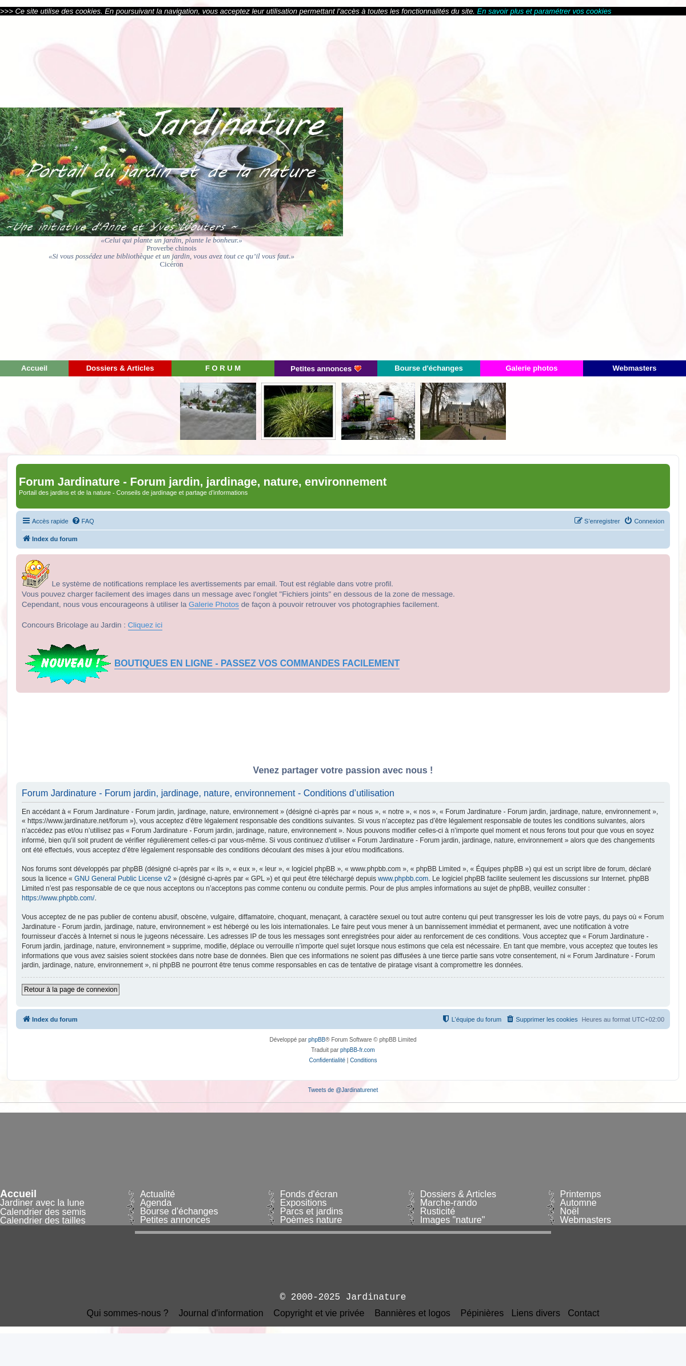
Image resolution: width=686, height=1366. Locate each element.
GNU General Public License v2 (122, 879)
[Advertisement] (583, 187)
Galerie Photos (214, 604)
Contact (583, 1313)
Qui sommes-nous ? (128, 1313)
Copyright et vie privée (318, 1313)
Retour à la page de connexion (70, 990)
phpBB (316, 1040)
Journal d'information (221, 1313)
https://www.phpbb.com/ (58, 898)
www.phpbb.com (403, 879)
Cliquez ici (145, 625)
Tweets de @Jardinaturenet (343, 1090)
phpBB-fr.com (357, 1050)
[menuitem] (82, 521)
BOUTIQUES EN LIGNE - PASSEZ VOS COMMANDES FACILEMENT (257, 663)
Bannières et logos (412, 1313)
